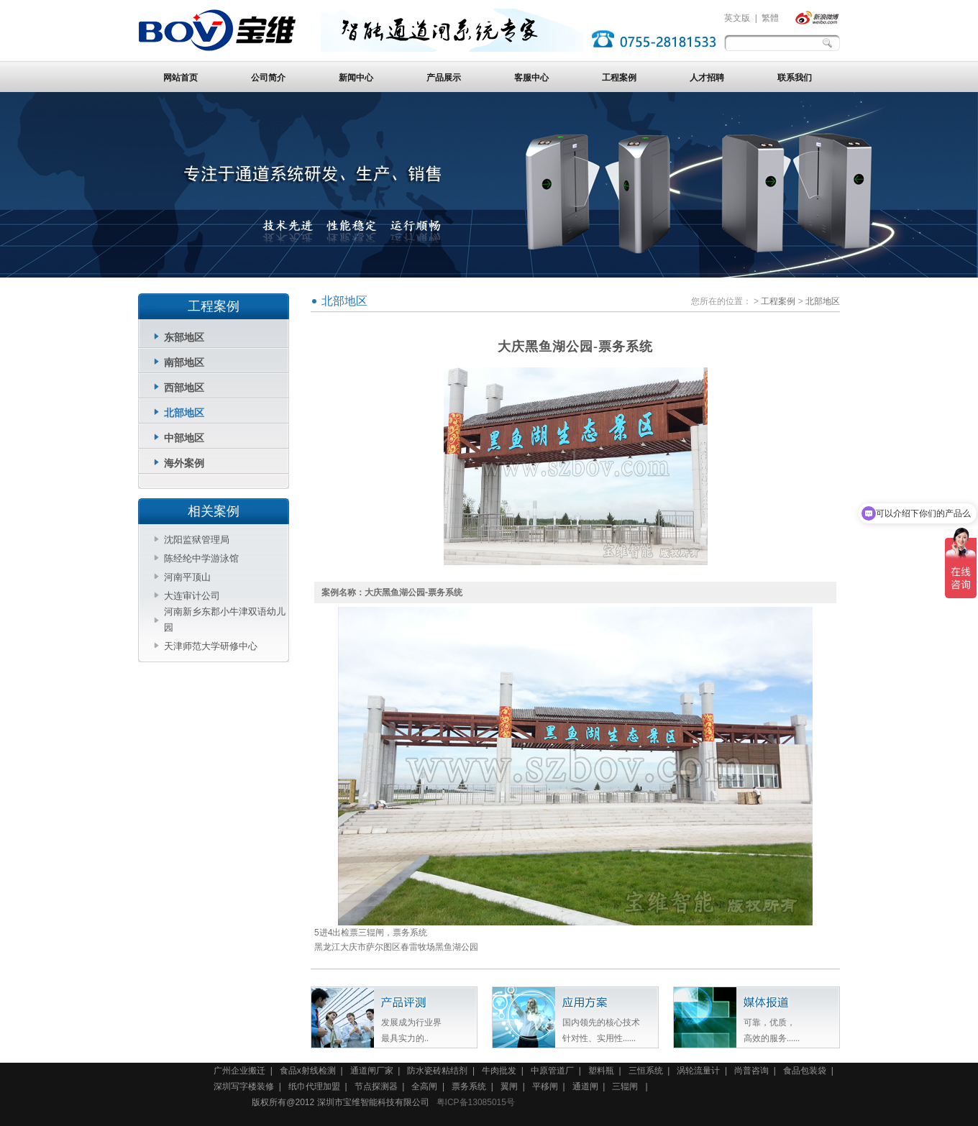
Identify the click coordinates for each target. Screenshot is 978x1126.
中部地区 (184, 438)
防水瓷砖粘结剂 (437, 1071)
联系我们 (794, 78)
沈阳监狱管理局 (196, 539)
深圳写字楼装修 (244, 1086)
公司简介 (268, 78)
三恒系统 (646, 1071)
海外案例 (184, 463)
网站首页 (180, 78)
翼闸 (509, 1086)
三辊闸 (626, 1086)
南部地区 (184, 362)
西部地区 (184, 387)
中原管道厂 (552, 1071)
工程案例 (619, 78)
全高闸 (424, 1086)
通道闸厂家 (371, 1071)
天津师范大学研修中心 (210, 646)
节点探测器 (376, 1086)
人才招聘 (707, 78)
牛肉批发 (499, 1071)
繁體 (770, 18)
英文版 (737, 18)
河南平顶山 (187, 577)
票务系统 (469, 1086)
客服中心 (531, 78)
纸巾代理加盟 (314, 1086)
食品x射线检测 (308, 1071)
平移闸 (545, 1086)
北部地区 (184, 412)
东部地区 (184, 337)
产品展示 (443, 78)
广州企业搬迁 (239, 1071)
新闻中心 (356, 78)
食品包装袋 (804, 1071)
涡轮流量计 (698, 1071)
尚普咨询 (751, 1071)
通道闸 (585, 1086)
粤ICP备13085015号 (476, 1102)
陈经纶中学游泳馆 (201, 558)
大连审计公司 (192, 595)
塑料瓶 (601, 1071)
